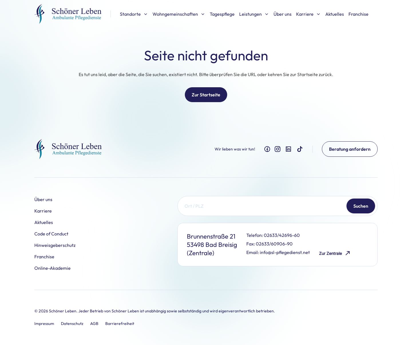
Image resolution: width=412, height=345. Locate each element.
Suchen (360, 206)
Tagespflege (222, 14)
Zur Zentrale (335, 253)
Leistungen (254, 14)
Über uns (283, 14)
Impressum (44, 323)
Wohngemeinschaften (178, 14)
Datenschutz (72, 323)
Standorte (134, 14)
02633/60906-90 (274, 244)
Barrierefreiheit (119, 323)
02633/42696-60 (282, 235)
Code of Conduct (51, 234)
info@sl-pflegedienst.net (285, 252)
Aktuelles (334, 14)
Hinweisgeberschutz (55, 245)
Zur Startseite (206, 95)
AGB (94, 323)
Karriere (308, 14)
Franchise (358, 14)
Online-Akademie (52, 268)
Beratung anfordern (350, 149)
